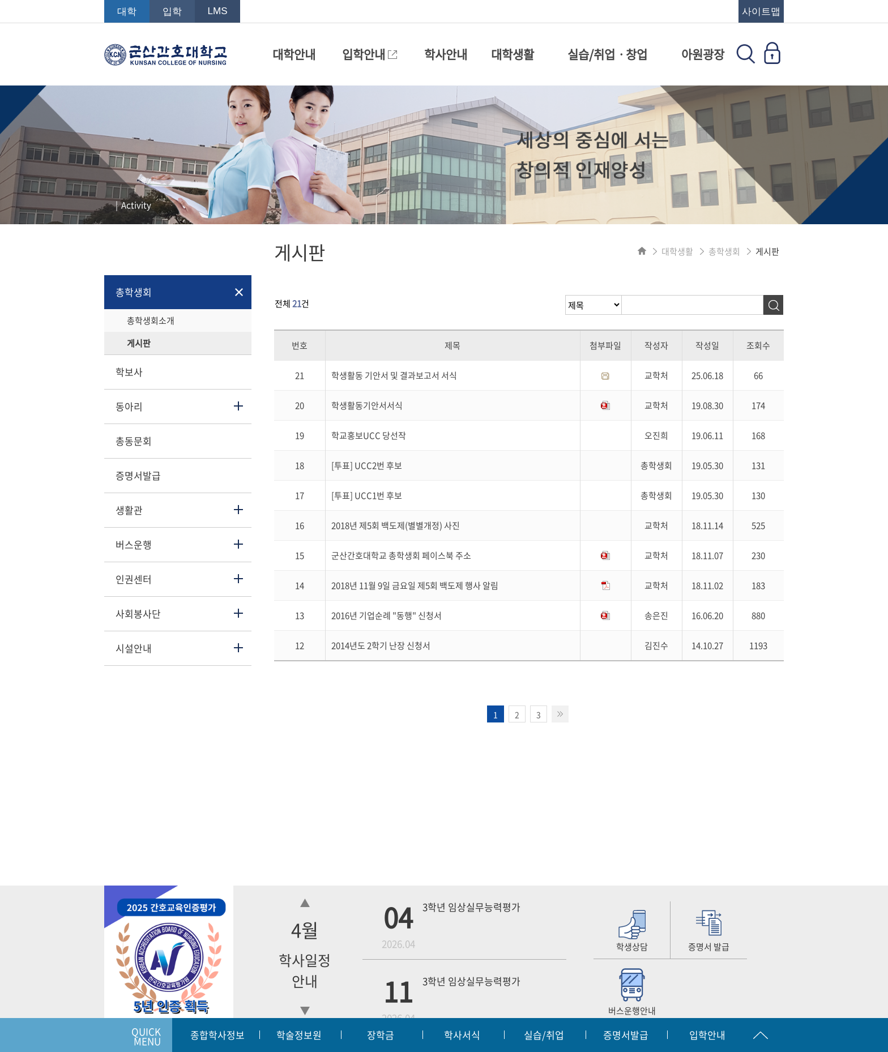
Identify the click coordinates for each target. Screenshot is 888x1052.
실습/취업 (544, 1034)
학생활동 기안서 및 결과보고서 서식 (394, 375)
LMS (218, 11)
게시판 (139, 343)
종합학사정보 (217, 1034)
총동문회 (134, 441)
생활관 (129, 510)
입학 (172, 11)
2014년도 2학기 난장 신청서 (380, 645)
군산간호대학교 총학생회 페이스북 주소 (401, 555)
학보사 (129, 372)
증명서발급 (138, 475)
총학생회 (134, 292)
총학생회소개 (150, 320)
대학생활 (512, 54)
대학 (126, 11)
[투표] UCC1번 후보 (366, 495)
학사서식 (462, 1034)
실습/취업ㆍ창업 (607, 54)
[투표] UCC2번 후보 (366, 465)
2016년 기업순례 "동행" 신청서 (386, 615)
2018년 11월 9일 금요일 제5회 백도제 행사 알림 (414, 585)
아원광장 (702, 54)
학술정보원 (299, 1034)
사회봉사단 (138, 613)
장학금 (380, 1034)
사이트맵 (761, 11)
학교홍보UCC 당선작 (368, 435)
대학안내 (293, 54)
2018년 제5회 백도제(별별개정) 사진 (395, 525)
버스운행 (134, 544)
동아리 (129, 406)
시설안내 (134, 648)
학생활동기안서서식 (367, 405)
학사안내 (445, 54)
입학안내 (369, 54)
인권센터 (134, 579)
